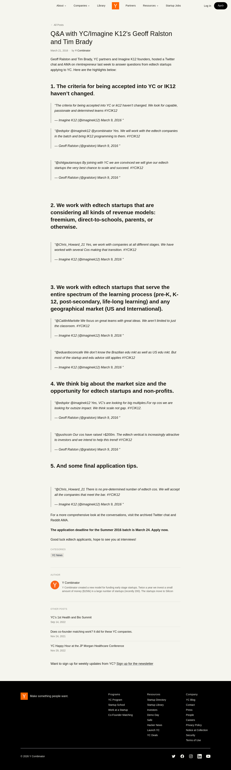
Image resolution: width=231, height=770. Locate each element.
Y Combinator (82, 50)
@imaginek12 (80, 131)
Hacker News (154, 725)
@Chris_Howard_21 (70, 244)
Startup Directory (156, 699)
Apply (221, 5)
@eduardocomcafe (69, 352)
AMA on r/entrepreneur (80, 64)
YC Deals (152, 735)
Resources (151, 5)
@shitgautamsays (68, 162)
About (61, 5)
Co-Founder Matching (120, 715)
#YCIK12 (110, 110)
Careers (190, 720)
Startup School (116, 704)
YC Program (115, 699)
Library (101, 5)
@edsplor (62, 131)
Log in (207, 5)
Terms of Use (193, 740)
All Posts (57, 24)
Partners (131, 5)
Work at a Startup (118, 709)
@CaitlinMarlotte (68, 321)
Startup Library (155, 704)
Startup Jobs (173, 5)
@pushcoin (64, 434)
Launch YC (153, 730)
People (190, 715)
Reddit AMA (59, 520)
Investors (152, 709)
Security (190, 735)
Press (189, 709)
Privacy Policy (194, 725)
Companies (82, 5)
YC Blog (190, 699)
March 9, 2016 (111, 120)
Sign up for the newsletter (134, 663)
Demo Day (153, 715)
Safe (149, 720)
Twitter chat (161, 515)
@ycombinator (101, 131)
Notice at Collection (197, 730)
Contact (190, 704)
